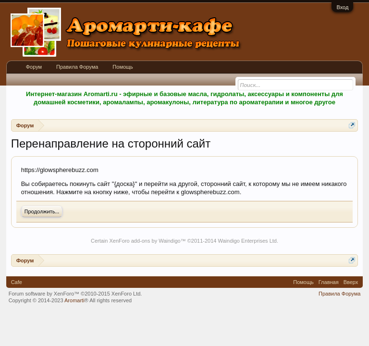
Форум (34, 67)
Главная (329, 282)
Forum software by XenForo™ (75, 294)
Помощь (122, 67)
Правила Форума (77, 67)
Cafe (16, 282)
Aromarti (74, 300)
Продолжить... (42, 211)
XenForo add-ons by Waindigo (144, 241)
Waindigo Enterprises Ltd (247, 241)
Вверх (351, 282)
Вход (342, 7)
